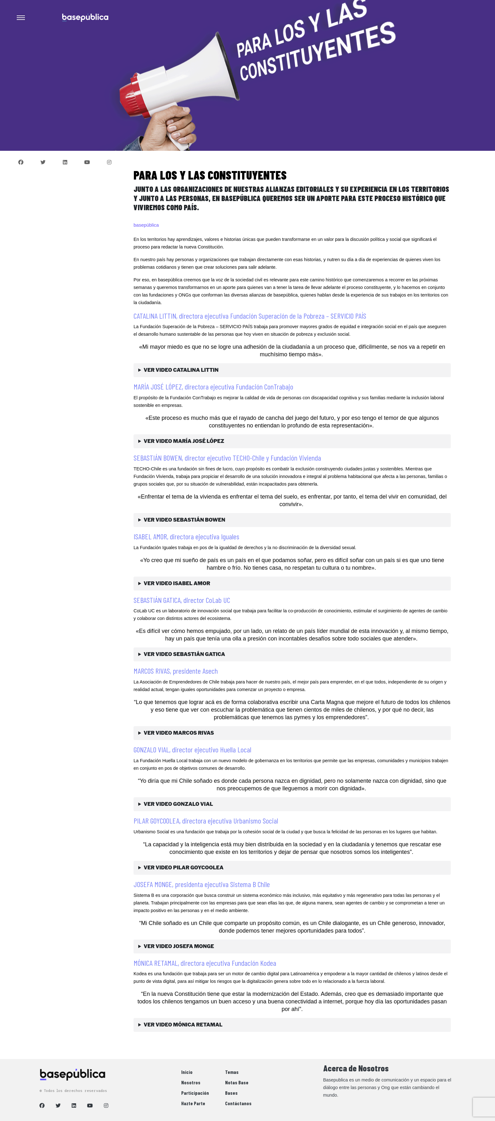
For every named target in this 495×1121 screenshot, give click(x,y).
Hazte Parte (193, 1103)
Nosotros (190, 1082)
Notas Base (236, 1082)
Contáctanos (238, 1103)
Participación (195, 1092)
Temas (232, 1072)
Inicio (187, 1072)
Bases (231, 1092)
